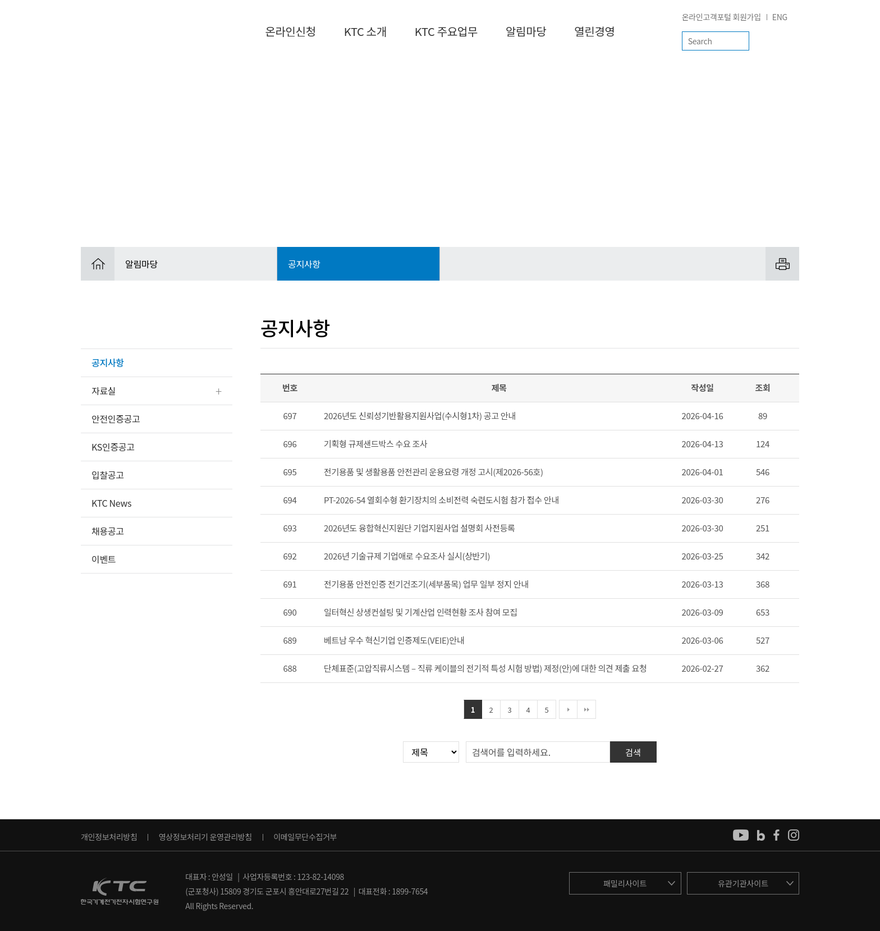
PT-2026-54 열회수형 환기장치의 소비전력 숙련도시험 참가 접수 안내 (441, 500)
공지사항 (107, 362)
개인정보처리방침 (109, 836)
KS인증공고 (113, 446)
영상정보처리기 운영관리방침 (205, 836)
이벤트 (103, 559)
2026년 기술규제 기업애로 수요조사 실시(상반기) (407, 556)
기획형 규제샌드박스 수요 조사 (375, 444)
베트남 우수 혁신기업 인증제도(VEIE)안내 (394, 640)
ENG (779, 16)
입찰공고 (107, 474)
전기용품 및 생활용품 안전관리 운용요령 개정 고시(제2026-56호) (433, 472)
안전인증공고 (115, 418)
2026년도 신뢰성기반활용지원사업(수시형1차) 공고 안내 (420, 415)
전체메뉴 (789, 41)
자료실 (103, 390)
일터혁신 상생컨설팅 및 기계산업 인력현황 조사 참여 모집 (420, 612)
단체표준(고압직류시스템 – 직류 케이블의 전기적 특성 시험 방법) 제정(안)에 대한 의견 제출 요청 (485, 668)
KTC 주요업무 (446, 31)
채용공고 (107, 531)
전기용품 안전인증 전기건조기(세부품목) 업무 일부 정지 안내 (426, 584)
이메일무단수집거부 (305, 836)
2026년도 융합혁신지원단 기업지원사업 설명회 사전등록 (419, 528)
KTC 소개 (365, 31)
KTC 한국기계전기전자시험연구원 (125, 31)
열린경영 (594, 31)
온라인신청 (290, 31)
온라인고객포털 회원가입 (721, 16)
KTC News (111, 503)
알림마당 (526, 31)
